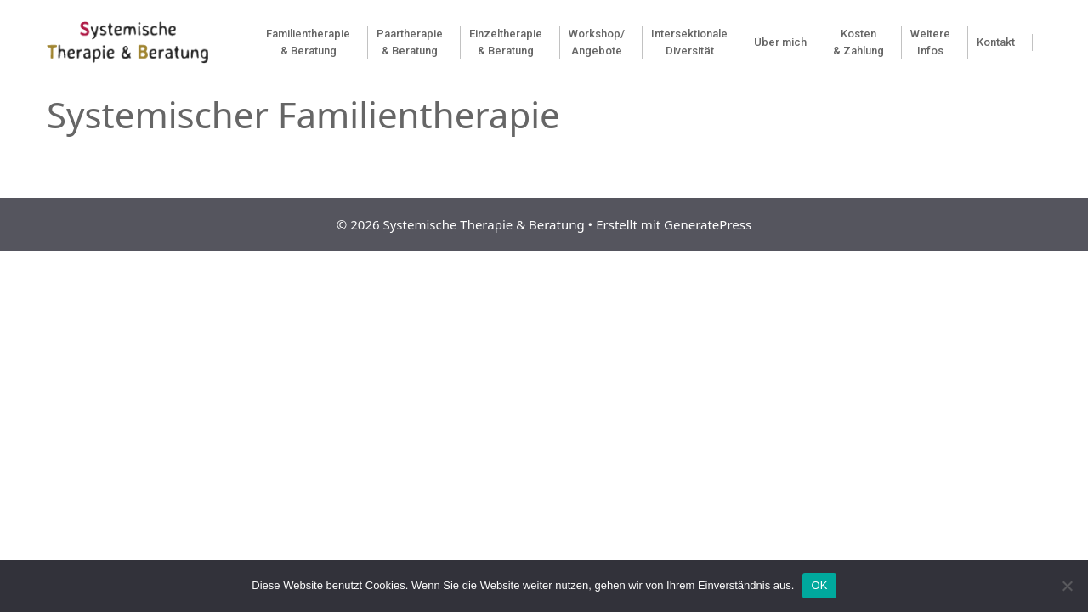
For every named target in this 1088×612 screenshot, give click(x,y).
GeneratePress (707, 224)
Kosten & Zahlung (858, 42)
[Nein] (1066, 585)
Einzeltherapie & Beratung (505, 42)
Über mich (780, 42)
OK (819, 585)
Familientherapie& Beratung (308, 42)
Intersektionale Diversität (689, 42)
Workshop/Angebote (597, 42)
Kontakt (996, 42)
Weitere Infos (930, 42)
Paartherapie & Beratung (410, 42)
